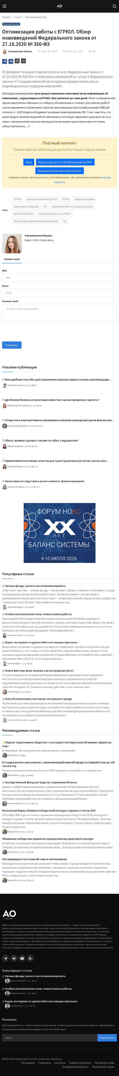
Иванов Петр (11, 755)
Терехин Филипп (12, 803)
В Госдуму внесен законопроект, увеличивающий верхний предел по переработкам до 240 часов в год (58, 764)
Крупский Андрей (12, 607)
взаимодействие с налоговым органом (72, 206)
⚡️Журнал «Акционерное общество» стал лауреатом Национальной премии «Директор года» (56, 744)
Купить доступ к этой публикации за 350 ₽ (65, 162)
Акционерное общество (26, 206)
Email (5, 285)
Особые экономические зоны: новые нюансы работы (38, 614)
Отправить (12, 345)
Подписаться (107, 1037)
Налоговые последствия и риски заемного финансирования (44, 481)
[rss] (30, 958)
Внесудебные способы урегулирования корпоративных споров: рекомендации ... (58, 379)
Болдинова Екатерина (15, 405)
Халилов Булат (11, 663)
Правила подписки (80, 1062)
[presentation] (29, 332)
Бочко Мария (11, 691)
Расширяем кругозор (35, 17)
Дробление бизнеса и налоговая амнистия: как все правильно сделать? (52, 400)
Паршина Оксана (12, 635)
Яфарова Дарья (12, 446)
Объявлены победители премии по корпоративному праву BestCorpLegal (47, 839)
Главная (6, 17)
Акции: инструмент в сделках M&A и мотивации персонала (41, 642)
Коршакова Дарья (13, 487)
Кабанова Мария (12, 466)
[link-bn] (59, 533)
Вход (29, 162)
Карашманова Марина (38, 235)
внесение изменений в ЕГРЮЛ (42, 199)
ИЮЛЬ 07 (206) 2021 (23, 213)
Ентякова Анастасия (14, 720)
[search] (114, 6)
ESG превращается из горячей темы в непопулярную (34, 859)
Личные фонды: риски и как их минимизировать (35, 586)
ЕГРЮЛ (17, 199)
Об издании (28, 1062)
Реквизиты (44, 1062)
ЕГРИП (65, 199)
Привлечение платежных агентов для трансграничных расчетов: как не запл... (56, 461)
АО (64, 221)
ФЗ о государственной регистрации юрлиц (36, 221)
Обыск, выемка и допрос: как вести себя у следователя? (41, 440)
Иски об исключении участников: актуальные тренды (38, 699)
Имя (4, 270)
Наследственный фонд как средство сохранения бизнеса (41, 782)
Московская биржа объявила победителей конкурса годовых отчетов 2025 (49, 810)
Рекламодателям (104, 1062)
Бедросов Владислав (14, 426)
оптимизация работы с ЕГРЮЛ (55, 213)
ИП (45, 206)
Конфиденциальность (75, 1066)
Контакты (60, 1062)
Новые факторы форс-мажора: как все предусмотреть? (39, 670)
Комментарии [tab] (12, 259)
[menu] (4, 6)
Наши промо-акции (103, 1066)
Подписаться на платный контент (59, 171)
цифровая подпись (85, 199)
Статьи (18, 17)
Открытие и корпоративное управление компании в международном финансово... (59, 420)
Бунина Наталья (12, 385)
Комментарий (10, 301)
